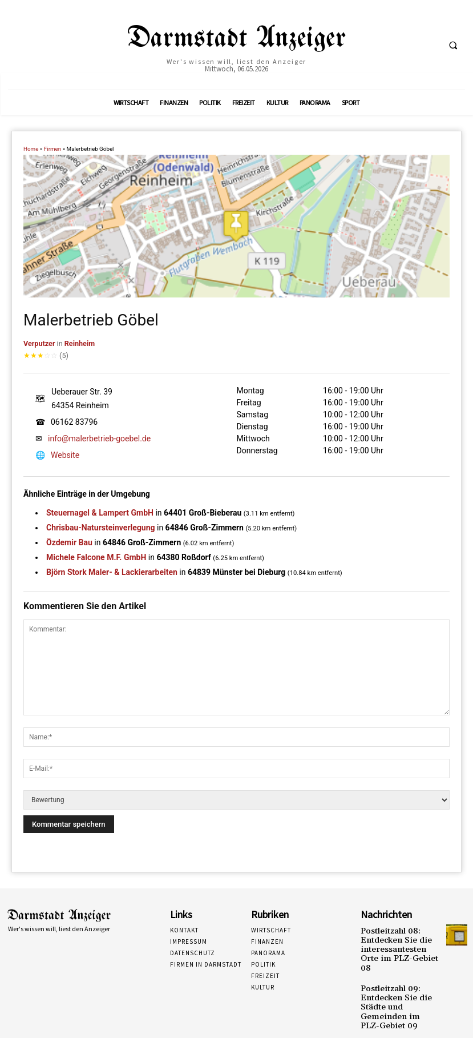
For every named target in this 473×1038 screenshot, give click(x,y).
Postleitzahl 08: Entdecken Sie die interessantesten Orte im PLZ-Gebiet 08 (397, 942)
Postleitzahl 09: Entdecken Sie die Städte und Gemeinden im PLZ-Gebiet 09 (398, 984)
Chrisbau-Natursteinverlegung (100, 527)
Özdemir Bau (69, 542)
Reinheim (79, 343)
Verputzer (39, 343)
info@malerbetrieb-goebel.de (99, 438)
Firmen (52, 149)
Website (65, 455)
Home (30, 149)
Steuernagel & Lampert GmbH (99, 512)
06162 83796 (74, 422)
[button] (453, 45)
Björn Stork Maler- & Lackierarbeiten (111, 572)
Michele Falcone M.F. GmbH (96, 557)
